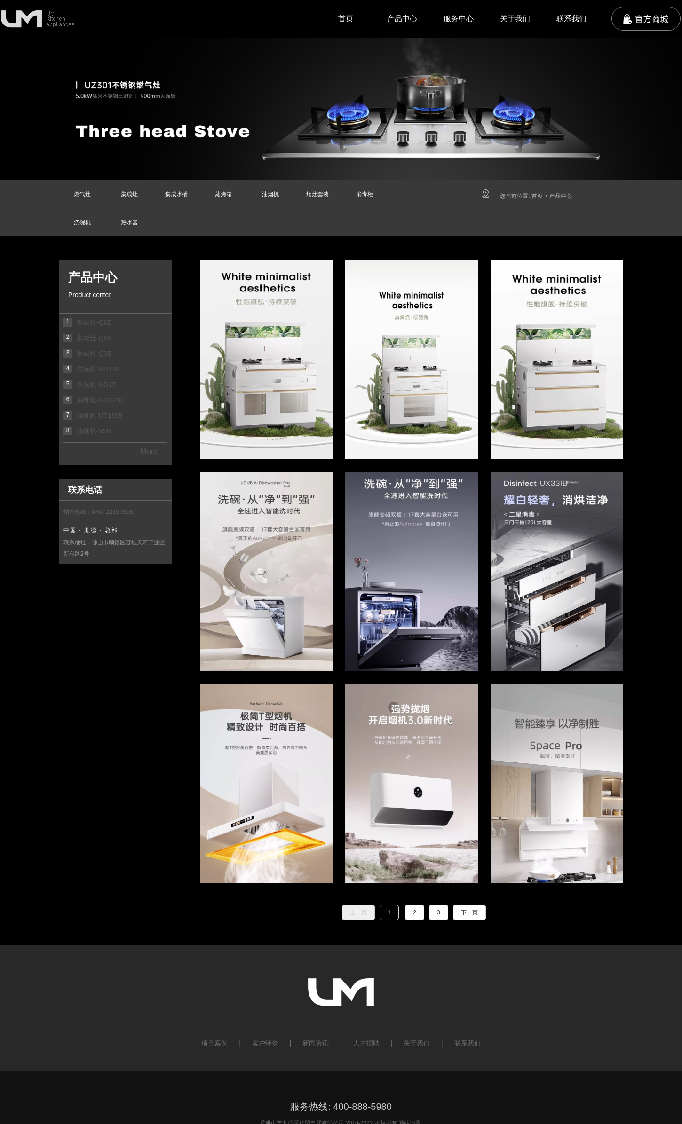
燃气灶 (82, 194)
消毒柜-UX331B (100, 400)
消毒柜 (364, 194)
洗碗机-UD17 (96, 384)
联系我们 (571, 19)
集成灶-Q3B (94, 353)
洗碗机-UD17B (98, 369)
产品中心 (402, 19)
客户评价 (265, 1043)
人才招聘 (366, 1043)
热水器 (129, 222)
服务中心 (459, 19)
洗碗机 (82, 222)
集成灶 (129, 194)
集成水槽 (176, 194)
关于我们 (515, 19)
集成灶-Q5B (94, 338)
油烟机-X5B (94, 431)
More (149, 452)
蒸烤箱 (223, 194)
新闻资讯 (315, 1043)
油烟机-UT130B (100, 415)
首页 (345, 19)
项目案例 (214, 1043)
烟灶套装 (317, 194)
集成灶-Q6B (94, 322)
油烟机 (270, 194)
